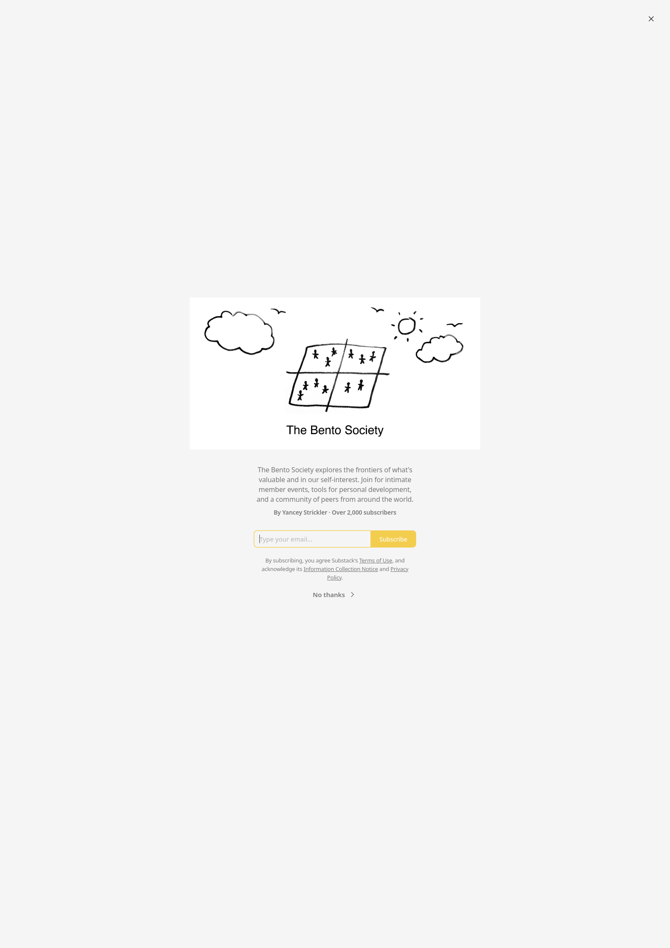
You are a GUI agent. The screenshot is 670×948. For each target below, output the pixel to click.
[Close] (651, 18)
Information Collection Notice (340, 569)
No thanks (335, 594)
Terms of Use (375, 560)
